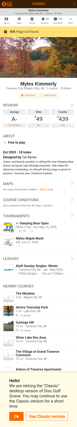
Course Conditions (38, 200)
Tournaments (38, 216)
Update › (48, 205)
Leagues (38, 259)
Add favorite (48, 95)
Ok (16, 416)
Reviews (38, 105)
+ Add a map (45, 189)
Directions (28, 95)
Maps (38, 184)
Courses (38, 4)
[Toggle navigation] (74, 4)
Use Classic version (47, 416)
